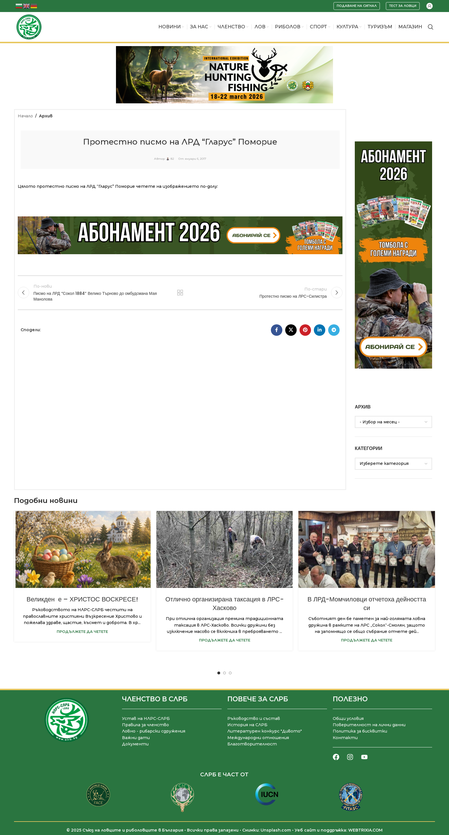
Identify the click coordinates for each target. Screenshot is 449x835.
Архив (45, 116)
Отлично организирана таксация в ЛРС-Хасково (225, 604)
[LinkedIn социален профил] (319, 330)
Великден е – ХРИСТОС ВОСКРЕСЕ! (82, 599)
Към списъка (180, 292)
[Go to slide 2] (224, 673)
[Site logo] (28, 26)
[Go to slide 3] (230, 673)
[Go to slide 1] (218, 673)
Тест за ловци (402, 6)
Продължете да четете (82, 631)
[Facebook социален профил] (276, 330)
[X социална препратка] (291, 330)
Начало (25, 116)
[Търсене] (430, 27)
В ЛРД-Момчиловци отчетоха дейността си (367, 604)
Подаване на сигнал (357, 6)
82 (172, 158)
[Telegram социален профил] (334, 330)
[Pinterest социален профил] (305, 330)
